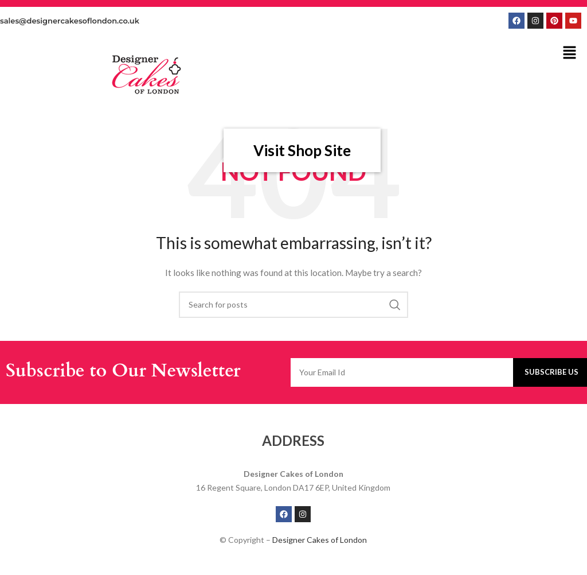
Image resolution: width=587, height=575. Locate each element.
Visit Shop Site (302, 150)
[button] (569, 53)
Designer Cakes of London (319, 540)
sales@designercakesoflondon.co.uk (69, 20)
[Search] (293, 305)
